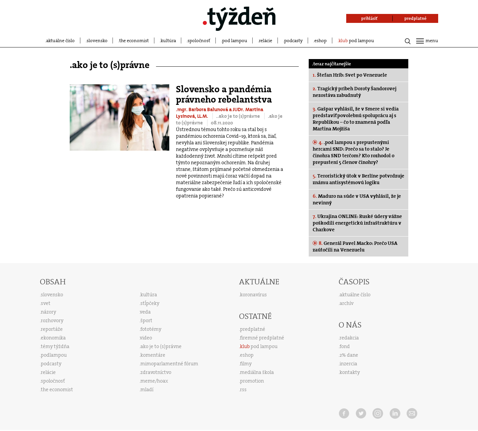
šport (146, 320)
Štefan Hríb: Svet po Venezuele (350, 75)
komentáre (152, 355)
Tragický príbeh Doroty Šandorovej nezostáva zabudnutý (354, 92)
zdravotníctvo (155, 372)
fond (345, 346)
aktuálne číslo (60, 40)
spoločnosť (199, 40)
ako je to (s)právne (161, 346)
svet (45, 303)
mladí (146, 389)
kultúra (168, 40)
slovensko (97, 40)
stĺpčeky (149, 303)
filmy (246, 363)
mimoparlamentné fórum (169, 363)
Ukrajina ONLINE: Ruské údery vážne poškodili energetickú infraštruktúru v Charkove (357, 223)
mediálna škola (257, 372)
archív (347, 303)
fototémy (150, 329)
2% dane (349, 355)
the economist (134, 40)
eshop (320, 40)
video (146, 337)
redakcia (349, 337)
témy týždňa (55, 346)
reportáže (52, 329)
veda (145, 312)
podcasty (293, 40)
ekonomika (53, 337)
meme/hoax (154, 381)
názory (48, 312)
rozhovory (52, 320)
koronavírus (253, 294)
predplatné (252, 329)
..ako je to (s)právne (238, 116)
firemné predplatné (262, 337)
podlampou (54, 355)
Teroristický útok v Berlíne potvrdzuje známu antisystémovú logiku (358, 179)
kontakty (350, 372)
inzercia (348, 363)
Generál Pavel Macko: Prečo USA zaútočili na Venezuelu (355, 246)
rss (243, 389)
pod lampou (234, 40)
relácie (265, 40)
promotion (252, 381)
